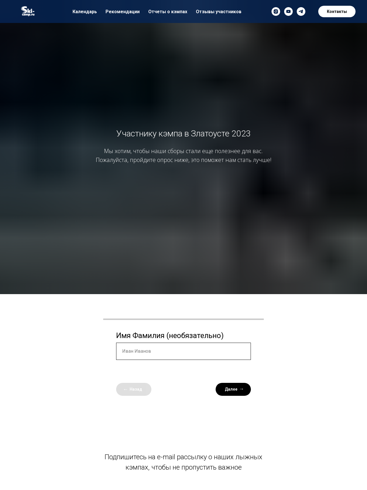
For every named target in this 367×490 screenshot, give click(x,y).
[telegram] (301, 11)
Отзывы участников (218, 11)
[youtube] (288, 11)
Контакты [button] (337, 11)
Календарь (85, 11)
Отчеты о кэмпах (167, 11)
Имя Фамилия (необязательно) (170, 335)
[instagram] (276, 11)
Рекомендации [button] (123, 11)
